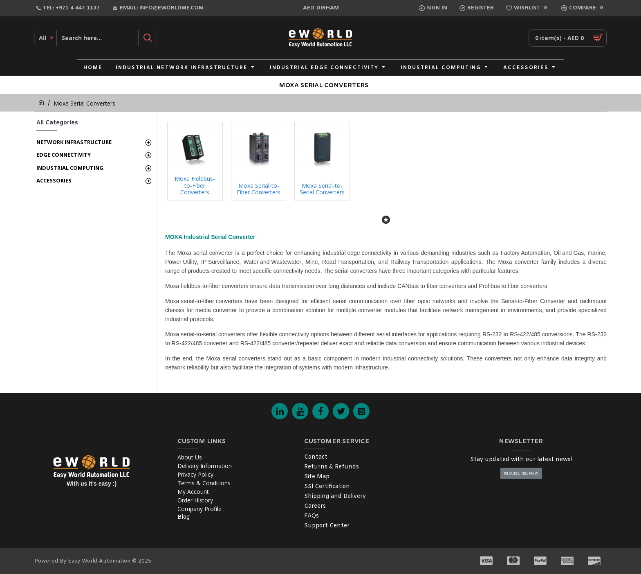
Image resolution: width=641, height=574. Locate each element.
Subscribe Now (523, 473)
